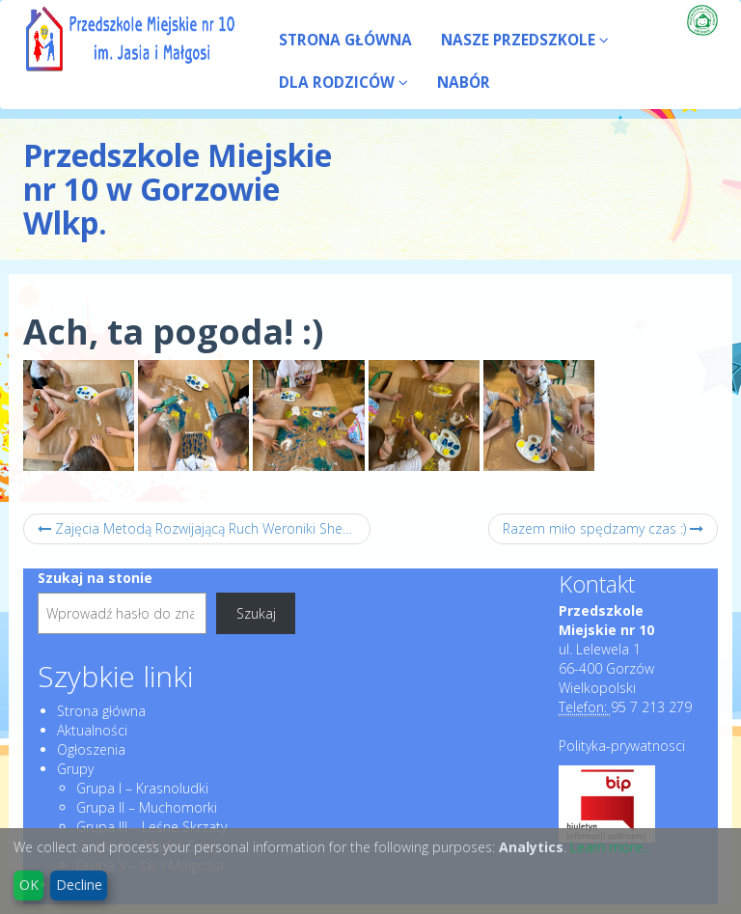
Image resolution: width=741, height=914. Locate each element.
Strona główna (101, 711)
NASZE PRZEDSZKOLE (525, 40)
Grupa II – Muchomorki (146, 807)
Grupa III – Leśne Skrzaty (151, 826)
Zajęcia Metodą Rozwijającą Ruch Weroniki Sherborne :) (204, 528)
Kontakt (597, 583)
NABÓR (463, 82)
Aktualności (92, 730)
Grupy (75, 769)
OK (29, 884)
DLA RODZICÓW (343, 82)
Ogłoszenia (91, 749)
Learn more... (610, 847)
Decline (79, 884)
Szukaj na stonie (95, 577)
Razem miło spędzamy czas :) (603, 528)
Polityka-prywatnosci (622, 745)
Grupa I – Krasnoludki (142, 788)
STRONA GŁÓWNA (345, 40)
